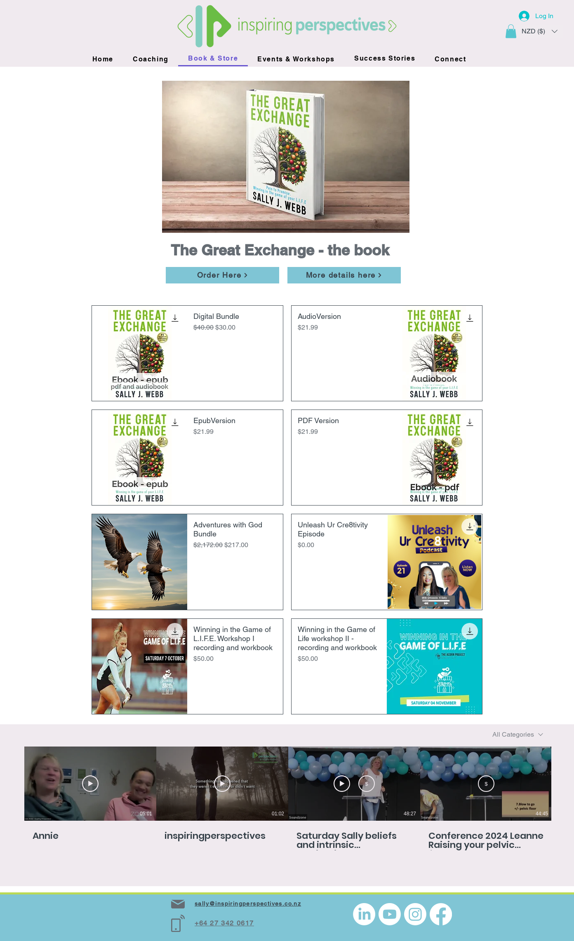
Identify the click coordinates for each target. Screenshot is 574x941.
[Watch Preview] (342, 783)
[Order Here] (222, 275)
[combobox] (517, 734)
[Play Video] (90, 783)
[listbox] (539, 31)
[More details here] (344, 275)
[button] (511, 31)
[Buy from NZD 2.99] (366, 783)
